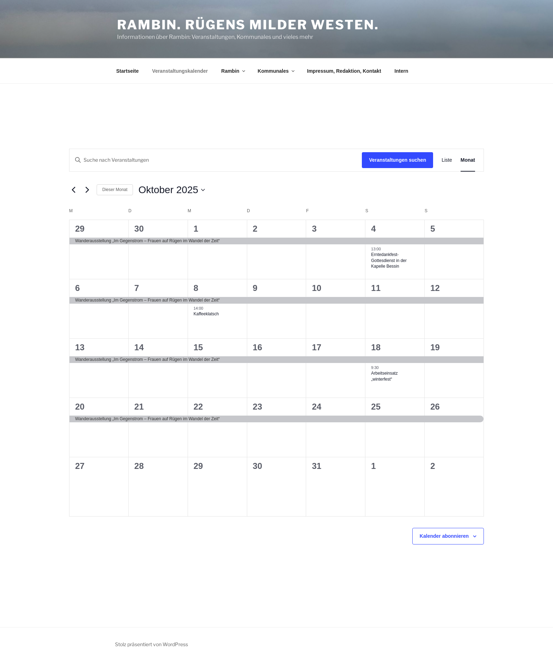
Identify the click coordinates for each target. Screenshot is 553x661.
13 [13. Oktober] (80, 347)
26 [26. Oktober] (435, 406)
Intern (401, 71)
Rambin (233, 71)
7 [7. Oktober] (136, 288)
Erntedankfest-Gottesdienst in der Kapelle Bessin (389, 260)
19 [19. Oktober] (435, 347)
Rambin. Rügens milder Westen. (248, 24)
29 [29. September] (80, 228)
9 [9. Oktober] (255, 288)
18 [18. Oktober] (376, 347)
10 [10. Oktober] (316, 288)
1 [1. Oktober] (196, 228)
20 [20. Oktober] (80, 406)
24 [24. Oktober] (316, 406)
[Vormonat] (73, 190)
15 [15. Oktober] (198, 347)
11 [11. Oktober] (376, 288)
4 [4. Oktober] (373, 228)
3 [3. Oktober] (314, 228)
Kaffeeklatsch (206, 313)
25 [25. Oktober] (376, 406)
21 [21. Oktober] (139, 406)
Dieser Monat (114, 189)
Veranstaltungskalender (180, 71)
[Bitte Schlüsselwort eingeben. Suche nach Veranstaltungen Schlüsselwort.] (215, 160)
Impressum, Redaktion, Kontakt (344, 71)
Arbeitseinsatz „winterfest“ (384, 376)
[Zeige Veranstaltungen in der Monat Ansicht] (468, 160)
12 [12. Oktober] (435, 288)
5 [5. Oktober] (432, 228)
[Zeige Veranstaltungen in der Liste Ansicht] (447, 160)
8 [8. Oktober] (196, 288)
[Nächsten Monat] (87, 190)
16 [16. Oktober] (257, 347)
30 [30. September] (139, 228)
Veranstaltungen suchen (397, 160)
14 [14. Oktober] (139, 347)
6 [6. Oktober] (77, 288)
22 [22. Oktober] (198, 406)
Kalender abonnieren (444, 536)
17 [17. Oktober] (316, 347)
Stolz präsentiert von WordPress (151, 644)
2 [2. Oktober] (255, 228)
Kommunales (277, 71)
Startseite (127, 71)
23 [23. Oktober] (257, 406)
